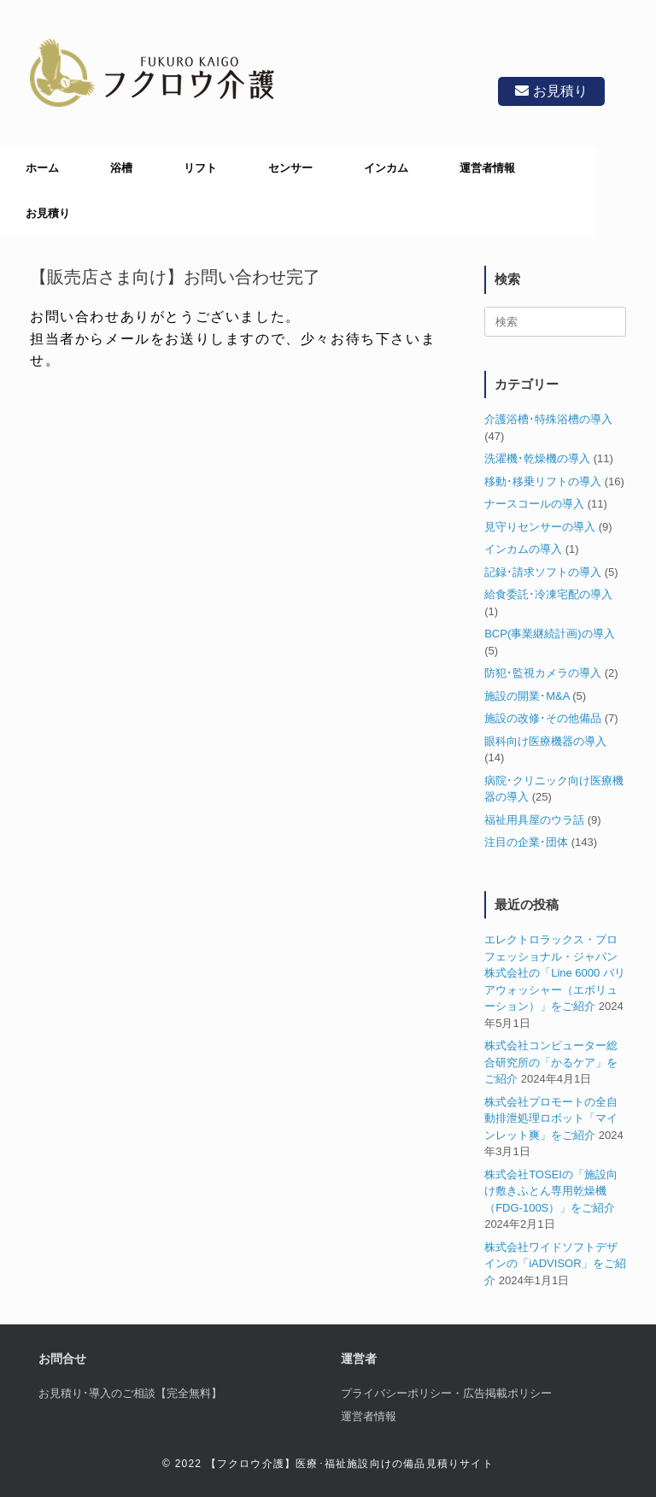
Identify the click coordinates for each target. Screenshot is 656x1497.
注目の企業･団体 (526, 842)
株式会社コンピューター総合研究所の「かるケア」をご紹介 (551, 1062)
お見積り (551, 91)
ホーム (42, 167)
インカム (386, 167)
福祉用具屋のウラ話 (534, 819)
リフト (200, 167)
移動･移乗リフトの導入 (542, 481)
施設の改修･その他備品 (542, 718)
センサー (290, 167)
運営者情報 (487, 167)
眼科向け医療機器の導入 (545, 741)
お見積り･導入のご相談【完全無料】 (130, 1393)
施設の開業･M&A (526, 696)
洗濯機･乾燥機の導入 (537, 458)
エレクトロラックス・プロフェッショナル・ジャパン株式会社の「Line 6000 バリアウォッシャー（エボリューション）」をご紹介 (554, 973)
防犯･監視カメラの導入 (542, 672)
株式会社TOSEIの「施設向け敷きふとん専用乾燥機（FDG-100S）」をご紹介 (551, 1191)
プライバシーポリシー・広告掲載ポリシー (446, 1393)
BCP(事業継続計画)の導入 (549, 633)
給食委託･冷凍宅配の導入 (548, 594)
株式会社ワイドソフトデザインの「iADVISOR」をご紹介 (554, 1264)
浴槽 (121, 167)
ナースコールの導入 (534, 503)
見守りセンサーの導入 (539, 526)
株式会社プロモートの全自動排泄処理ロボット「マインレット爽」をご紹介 (551, 1118)
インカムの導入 (523, 549)
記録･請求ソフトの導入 (542, 572)
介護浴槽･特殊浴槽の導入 (548, 419)
